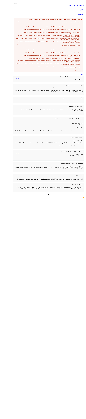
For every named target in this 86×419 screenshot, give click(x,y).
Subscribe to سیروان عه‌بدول (77, 197)
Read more (12, 78)
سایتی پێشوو (76, 15)
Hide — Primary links (74, 5)
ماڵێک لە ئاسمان (75, 1)
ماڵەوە (77, 74)
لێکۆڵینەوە (76, 10)
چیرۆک (76, 7)
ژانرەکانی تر (76, 13)
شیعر (77, 6)
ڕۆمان (77, 9)
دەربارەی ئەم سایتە (74, 14)
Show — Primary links (67, 5)
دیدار (77, 11)
